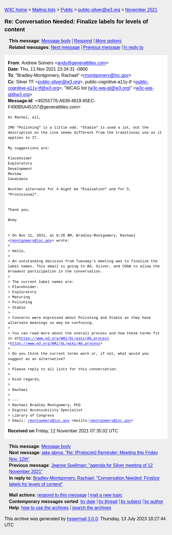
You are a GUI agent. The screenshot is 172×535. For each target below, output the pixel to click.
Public (67, 9)
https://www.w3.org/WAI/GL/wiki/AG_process (64, 338)
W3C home (16, 9)
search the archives (91, 507)
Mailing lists (44, 9)
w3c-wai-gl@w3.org (109, 88)
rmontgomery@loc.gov (106, 75)
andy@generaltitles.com (82, 62)
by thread (108, 501)
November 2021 (141, 9)
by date (87, 501)
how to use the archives (45, 507)
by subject (131, 501)
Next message (65, 47)
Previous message (101, 47)
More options (109, 40)
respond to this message (61, 495)
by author (153, 501)
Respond (83, 40)
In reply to (133, 47)
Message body (56, 40)
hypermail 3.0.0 (82, 518)
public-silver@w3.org (99, 9)
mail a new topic (106, 495)
